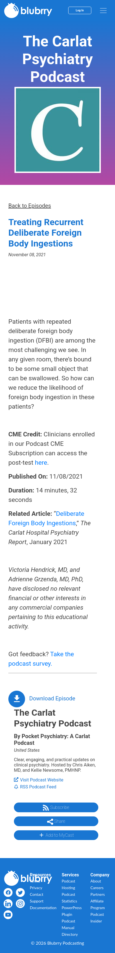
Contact (36, 894)
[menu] (103, 10)
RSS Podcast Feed (35, 786)
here (41, 462)
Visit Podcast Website (38, 780)
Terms (35, 881)
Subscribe (56, 808)
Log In (80, 10)
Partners (97, 894)
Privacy (36, 887)
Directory (70, 934)
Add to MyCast (56, 835)
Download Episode (52, 698)
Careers (97, 887)
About (95, 881)
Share (56, 822)
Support (36, 901)
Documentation (43, 907)
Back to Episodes (29, 205)
